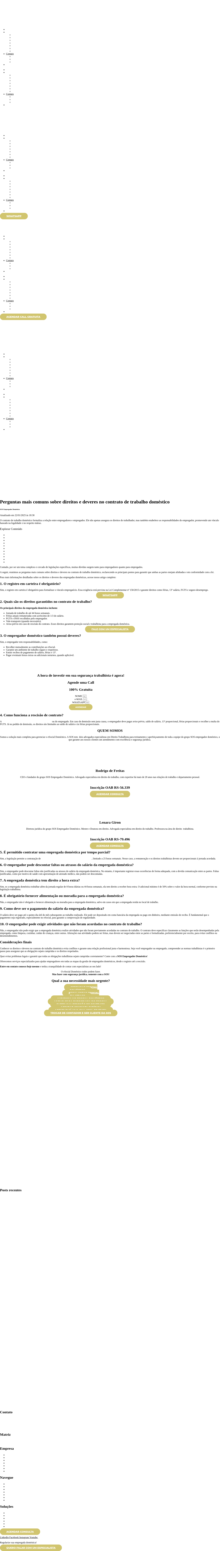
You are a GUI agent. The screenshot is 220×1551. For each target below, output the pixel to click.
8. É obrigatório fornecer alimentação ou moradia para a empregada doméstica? (40, 554)
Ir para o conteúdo (9, 1)
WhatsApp (17, 56)
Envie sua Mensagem (22, 59)
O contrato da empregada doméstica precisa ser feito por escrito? (50, 1197)
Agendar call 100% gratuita (25, 45)
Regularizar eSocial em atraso (26, 37)
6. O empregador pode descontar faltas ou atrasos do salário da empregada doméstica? (43, 548)
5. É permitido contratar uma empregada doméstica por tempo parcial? (36, 546)
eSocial (9, 64)
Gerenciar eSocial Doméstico (26, 35)
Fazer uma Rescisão (21, 40)
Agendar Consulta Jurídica (25, 43)
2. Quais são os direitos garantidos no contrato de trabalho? (32, 537)
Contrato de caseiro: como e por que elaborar (35, 1211)
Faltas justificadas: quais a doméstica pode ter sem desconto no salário (54, 1225)
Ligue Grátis (18, 62)
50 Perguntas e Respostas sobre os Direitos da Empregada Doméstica (150, 577)
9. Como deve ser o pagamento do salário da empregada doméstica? (35, 556)
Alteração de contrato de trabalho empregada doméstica (43, 1204)
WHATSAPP (79, 702)
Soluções (10, 32)
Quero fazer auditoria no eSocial (27, 48)
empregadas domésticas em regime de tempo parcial (66, 858)
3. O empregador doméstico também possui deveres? (29, 540)
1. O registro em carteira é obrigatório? (23, 535)
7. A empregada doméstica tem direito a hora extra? (28, 551)
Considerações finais (15, 562)
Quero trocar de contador (24, 51)
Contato (10, 53)
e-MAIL (79, 699)
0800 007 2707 (8, 322)
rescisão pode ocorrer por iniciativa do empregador (26, 721)
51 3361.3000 (10, 1442)
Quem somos (12, 29)
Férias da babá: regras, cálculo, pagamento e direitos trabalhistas (50, 1232)
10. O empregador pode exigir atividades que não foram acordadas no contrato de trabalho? (46, 559)
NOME (79, 696)
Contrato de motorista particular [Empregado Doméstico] (44, 1218)
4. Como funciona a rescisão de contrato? (24, 543)
